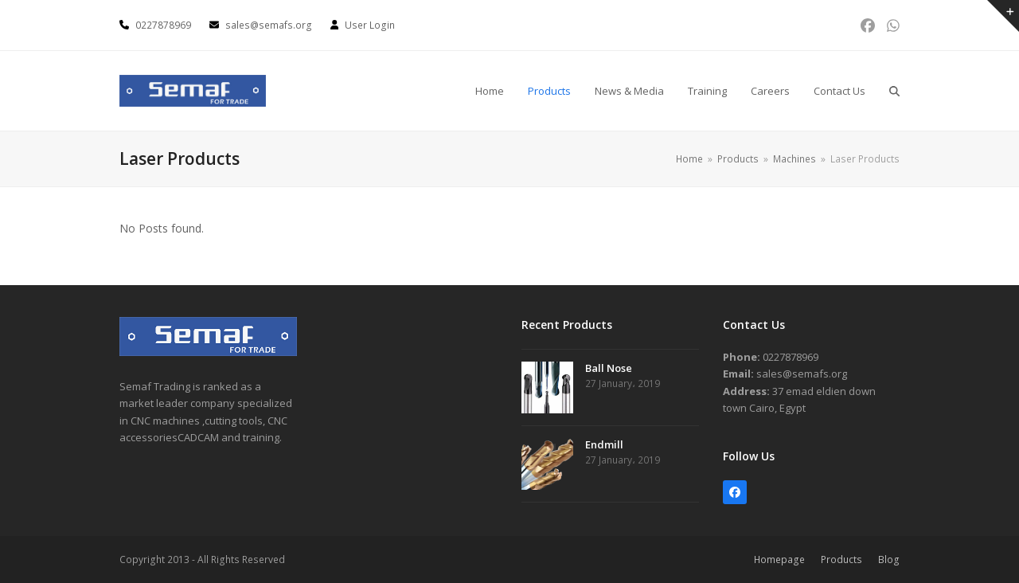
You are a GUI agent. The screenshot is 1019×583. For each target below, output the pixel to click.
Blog (889, 559)
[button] (894, 91)
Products (841, 559)
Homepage (779, 559)
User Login (370, 25)
